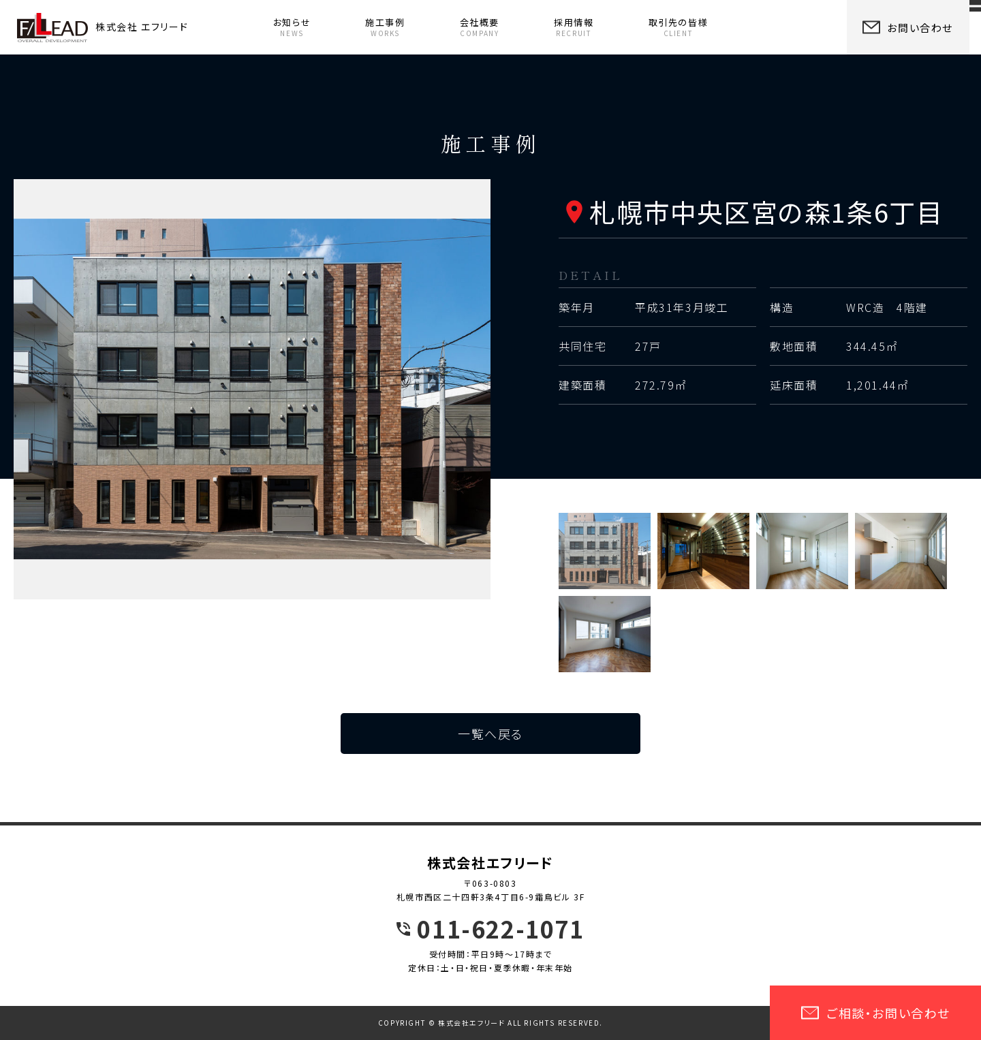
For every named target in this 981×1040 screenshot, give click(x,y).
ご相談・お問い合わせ (875, 1013)
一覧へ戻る (490, 733)
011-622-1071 (500, 929)
